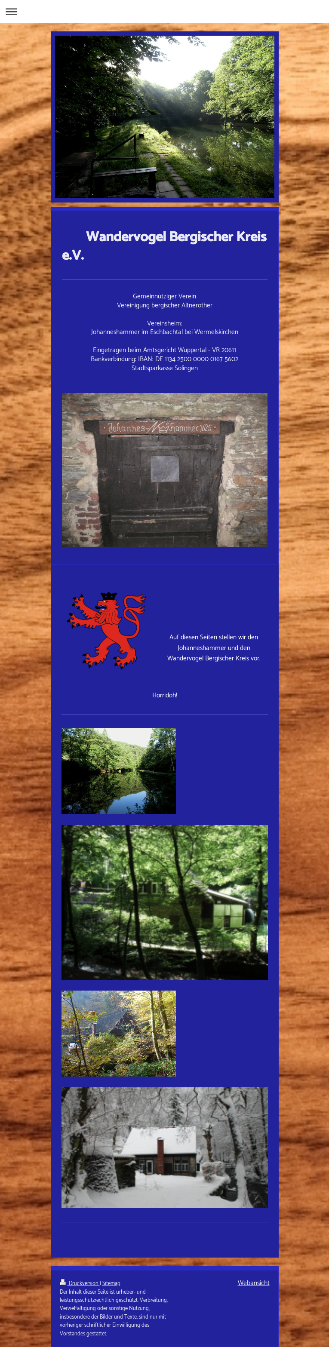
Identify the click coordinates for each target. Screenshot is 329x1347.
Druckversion (80, 1283)
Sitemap (111, 1283)
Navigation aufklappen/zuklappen (164, 11)
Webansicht (254, 1283)
